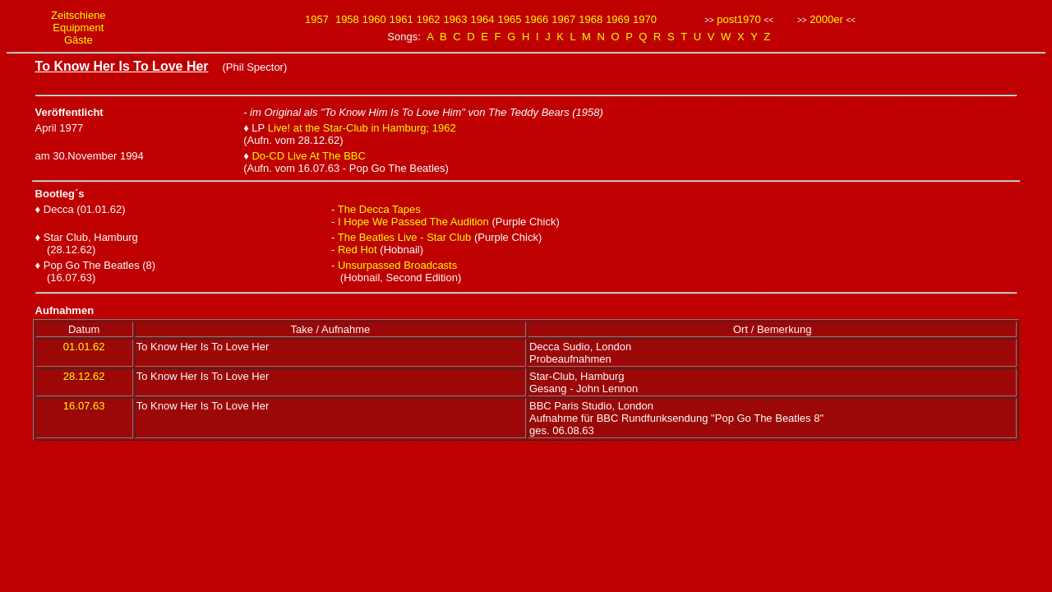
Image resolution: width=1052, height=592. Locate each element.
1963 (456, 19)
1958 (347, 19)
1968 (590, 19)
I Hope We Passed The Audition (414, 221)
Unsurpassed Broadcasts (397, 265)
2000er (826, 19)
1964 (483, 19)
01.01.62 (84, 346)
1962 (429, 19)
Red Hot (357, 249)
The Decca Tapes (379, 209)
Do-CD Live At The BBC (308, 156)
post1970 (739, 19)
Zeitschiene (78, 15)
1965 (509, 19)
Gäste (78, 40)
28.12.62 (84, 376)
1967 (563, 19)
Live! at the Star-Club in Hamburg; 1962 (362, 128)
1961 (401, 19)
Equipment (78, 27)
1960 (374, 19)
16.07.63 (84, 406)
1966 (536, 19)
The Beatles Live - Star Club (405, 237)
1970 (645, 19)
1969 (618, 19)
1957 (317, 19)
